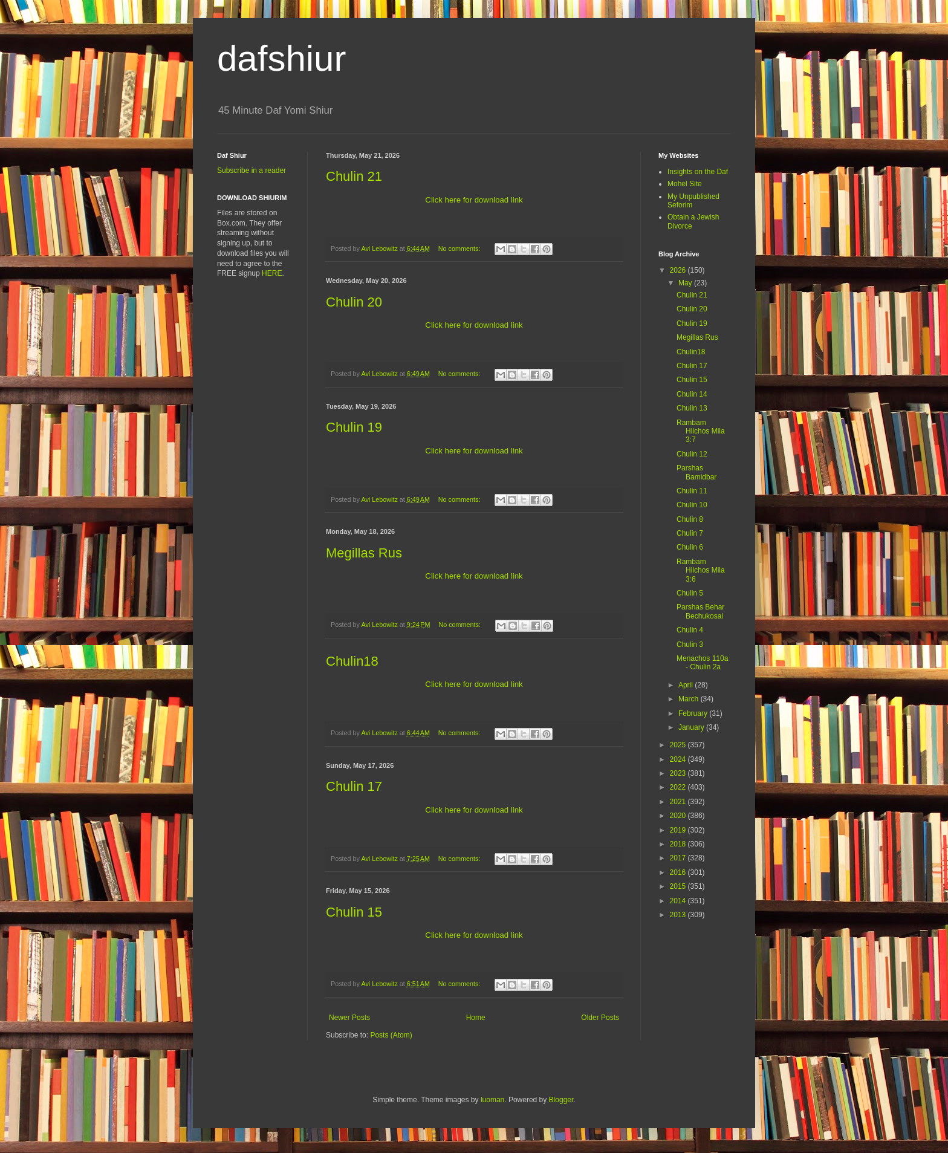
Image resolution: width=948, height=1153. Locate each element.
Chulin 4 (690, 630)
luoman (492, 1100)
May (686, 283)
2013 (679, 915)
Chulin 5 (690, 593)
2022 (679, 787)
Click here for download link (473, 199)
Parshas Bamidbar (696, 472)
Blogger (561, 1100)
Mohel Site (684, 184)
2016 (679, 872)
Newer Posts (349, 1017)
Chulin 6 (690, 547)
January (692, 727)
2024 (679, 759)
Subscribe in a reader (251, 170)
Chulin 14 (692, 394)
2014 (679, 901)
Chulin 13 (692, 408)
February (693, 713)
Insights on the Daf (697, 171)
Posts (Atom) (391, 1035)
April (686, 685)
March (689, 699)
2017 (679, 858)
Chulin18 (352, 661)
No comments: (460, 248)
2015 (679, 886)
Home (475, 1017)
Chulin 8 (690, 519)
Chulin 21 (354, 176)
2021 (679, 801)
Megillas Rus (364, 552)
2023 (679, 773)
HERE (272, 273)
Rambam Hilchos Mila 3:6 (701, 570)
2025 (679, 745)
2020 (679, 815)
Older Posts (600, 1017)
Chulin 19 (354, 427)
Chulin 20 (354, 302)
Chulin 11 (692, 491)
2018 (679, 844)
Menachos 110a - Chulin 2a (702, 662)
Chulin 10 (692, 505)
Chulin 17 (354, 786)
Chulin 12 (692, 454)
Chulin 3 (690, 644)
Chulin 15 (354, 912)
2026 (679, 270)
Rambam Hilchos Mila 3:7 (701, 431)
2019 (679, 830)
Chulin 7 (690, 533)
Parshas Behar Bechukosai (700, 611)
